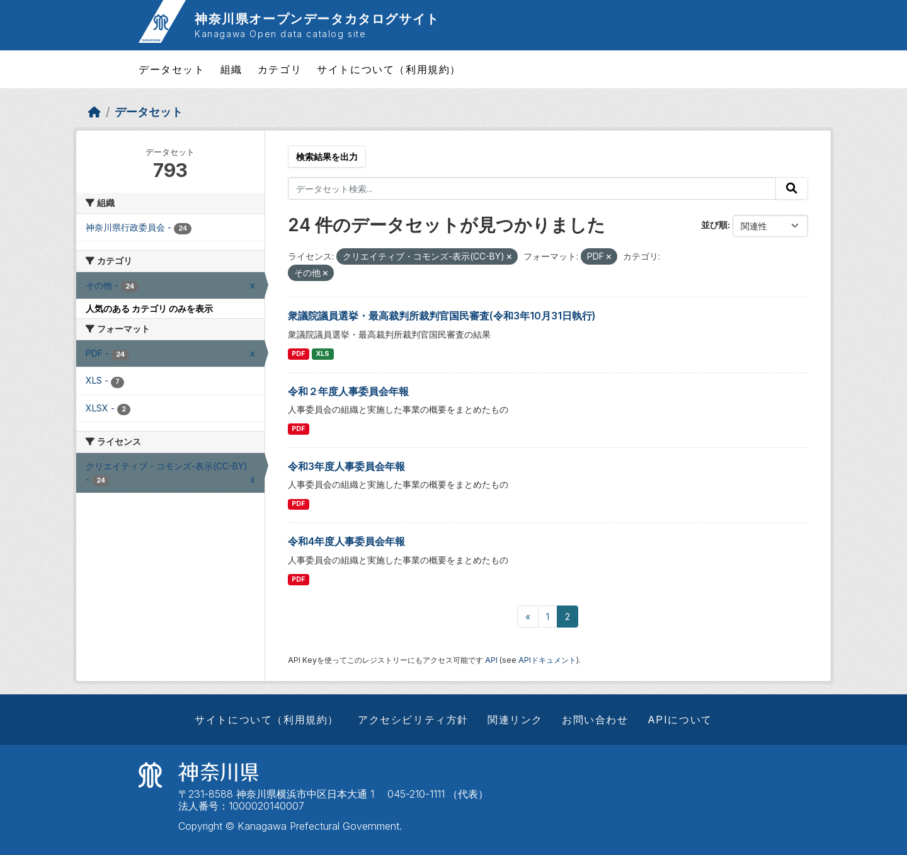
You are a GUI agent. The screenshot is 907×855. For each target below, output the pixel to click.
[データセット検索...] (532, 188)
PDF (298, 354)
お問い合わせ (595, 719)
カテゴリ (280, 69)
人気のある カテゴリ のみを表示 (149, 308)
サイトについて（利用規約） (389, 69)
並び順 (714, 224)
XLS (322, 354)
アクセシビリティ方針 (413, 719)
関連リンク (515, 719)
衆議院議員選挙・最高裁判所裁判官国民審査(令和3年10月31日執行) (442, 315)
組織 (231, 69)
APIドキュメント (547, 660)
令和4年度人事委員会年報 (346, 541)
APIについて (679, 719)
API (491, 660)
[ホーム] (94, 111)
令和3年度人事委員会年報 (346, 466)
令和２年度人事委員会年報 (348, 391)
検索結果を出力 (327, 156)
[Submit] (791, 188)
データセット (172, 69)
